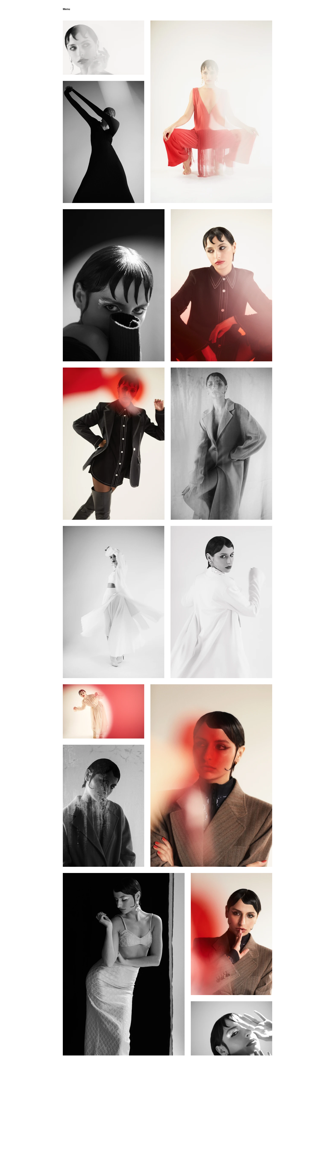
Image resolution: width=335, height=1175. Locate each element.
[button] (66, 9)
